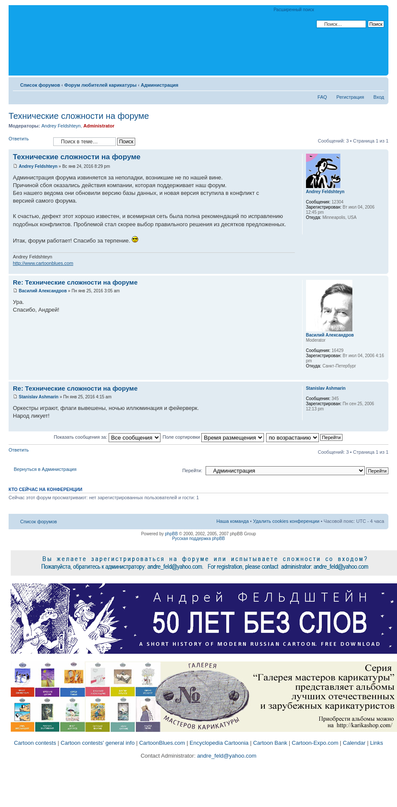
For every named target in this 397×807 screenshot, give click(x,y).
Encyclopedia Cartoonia (219, 743)
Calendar (354, 743)
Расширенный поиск (294, 9)
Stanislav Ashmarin (38, 396)
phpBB (171, 533)
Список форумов (40, 85)
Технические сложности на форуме (79, 116)
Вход (378, 97)
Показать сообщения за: (107, 437)
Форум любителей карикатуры (100, 85)
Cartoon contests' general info (97, 743)
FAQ (322, 97)
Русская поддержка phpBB (198, 538)
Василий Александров (43, 290)
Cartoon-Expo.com (315, 743)
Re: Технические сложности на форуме (75, 282)
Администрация (160, 85)
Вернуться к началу (381, 269)
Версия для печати (365, 83)
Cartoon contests (35, 743)
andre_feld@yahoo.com (226, 755)
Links (376, 743)
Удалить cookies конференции (286, 521)
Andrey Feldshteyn (61, 125)
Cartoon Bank (270, 743)
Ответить (29, 141)
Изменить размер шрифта (378, 83)
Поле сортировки (213, 437)
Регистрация (350, 97)
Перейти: (192, 470)
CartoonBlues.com (162, 743)
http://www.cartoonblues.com (43, 263)
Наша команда (232, 521)
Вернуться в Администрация (45, 469)
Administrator (98, 125)
